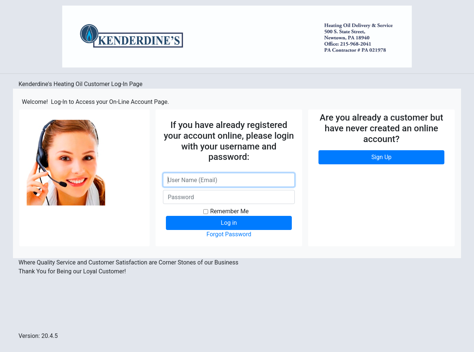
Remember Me (229, 211)
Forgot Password (228, 234)
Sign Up (381, 157)
